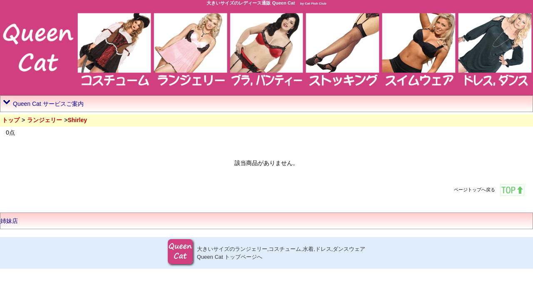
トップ (11, 120)
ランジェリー (44, 120)
